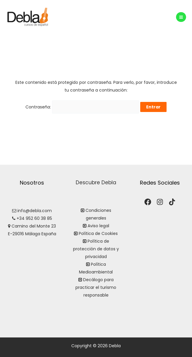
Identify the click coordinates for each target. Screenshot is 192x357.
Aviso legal (98, 226)
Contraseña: (82, 107)
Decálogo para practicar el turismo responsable (95, 287)
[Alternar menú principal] (181, 17)
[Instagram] (159, 201)
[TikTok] (172, 201)
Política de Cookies (98, 233)
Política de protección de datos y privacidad (96, 249)
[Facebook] (147, 201)
